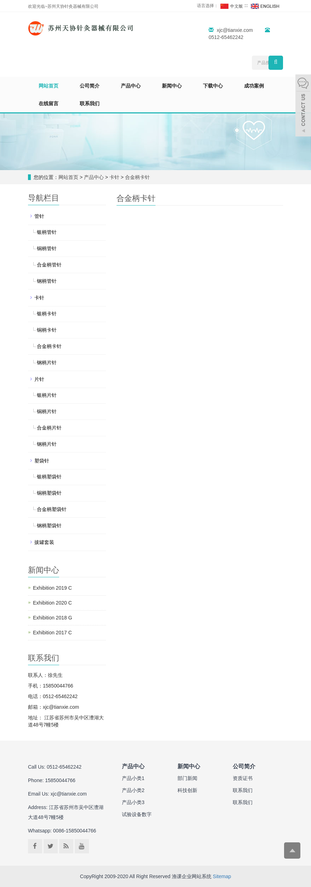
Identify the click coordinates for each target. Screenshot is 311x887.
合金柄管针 (49, 265)
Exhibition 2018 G (52, 618)
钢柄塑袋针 (49, 525)
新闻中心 (172, 86)
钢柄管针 (47, 281)
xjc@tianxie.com (235, 30)
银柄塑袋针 (49, 476)
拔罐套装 (44, 542)
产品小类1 (133, 778)
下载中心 (213, 86)
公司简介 (90, 86)
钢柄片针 (47, 362)
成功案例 (254, 86)
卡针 (114, 177)
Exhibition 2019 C (52, 588)
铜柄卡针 (47, 330)
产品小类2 (133, 790)
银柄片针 (47, 395)
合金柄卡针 (137, 177)
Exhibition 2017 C (52, 632)
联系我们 (90, 103)
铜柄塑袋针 (49, 493)
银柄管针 (47, 232)
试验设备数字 (137, 814)
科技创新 (187, 790)
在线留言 (48, 103)
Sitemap (222, 876)
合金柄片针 (49, 428)
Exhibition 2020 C (52, 603)
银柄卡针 (47, 313)
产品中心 (131, 86)
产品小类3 (133, 802)
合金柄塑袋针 (52, 509)
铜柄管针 (47, 248)
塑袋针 (41, 461)
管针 (39, 216)
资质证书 (243, 778)
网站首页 (48, 86)
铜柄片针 (47, 411)
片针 (39, 379)
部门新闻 (187, 778)
